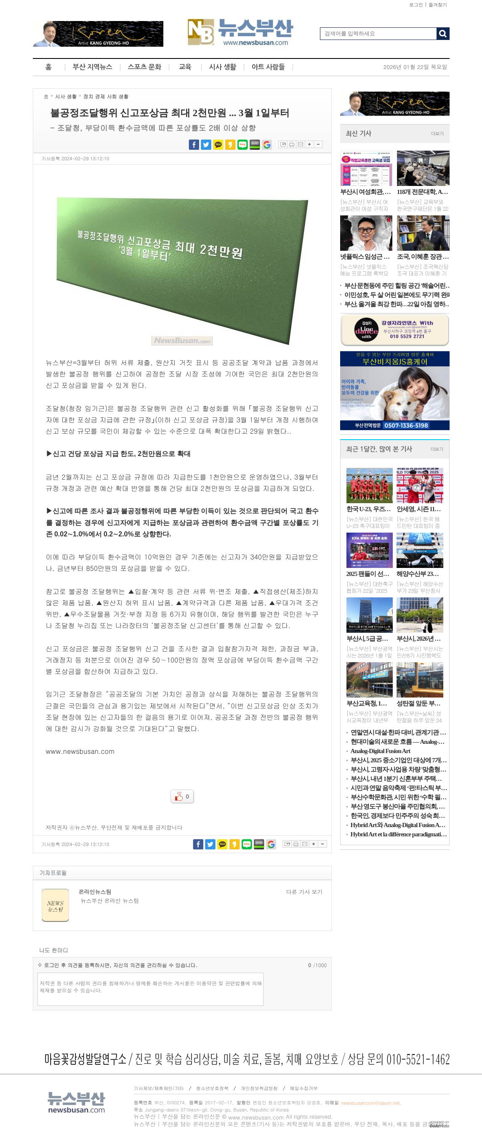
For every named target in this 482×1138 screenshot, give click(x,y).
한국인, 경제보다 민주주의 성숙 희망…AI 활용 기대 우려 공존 (399, 815)
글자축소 (318, 144)
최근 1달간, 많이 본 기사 (379, 449)
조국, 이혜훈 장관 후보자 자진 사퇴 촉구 (423, 256)
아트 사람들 (268, 67)
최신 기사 (358, 133)
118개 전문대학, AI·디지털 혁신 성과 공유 (423, 191)
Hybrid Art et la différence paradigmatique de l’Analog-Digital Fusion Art (399, 834)
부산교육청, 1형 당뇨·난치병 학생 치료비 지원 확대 (369, 703)
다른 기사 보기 (304, 892)
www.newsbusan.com (256, 1117)
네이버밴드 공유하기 (255, 144)
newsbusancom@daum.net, (371, 1103)
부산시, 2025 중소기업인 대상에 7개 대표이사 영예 (399, 760)
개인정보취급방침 (259, 1088)
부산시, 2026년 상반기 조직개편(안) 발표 (420, 638)
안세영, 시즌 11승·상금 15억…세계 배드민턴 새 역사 (420, 509)
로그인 (416, 4)
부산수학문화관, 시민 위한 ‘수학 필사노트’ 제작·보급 (399, 797)
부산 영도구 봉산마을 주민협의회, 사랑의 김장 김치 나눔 (399, 806)
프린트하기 (291, 144)
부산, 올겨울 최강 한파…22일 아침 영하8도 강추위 (399, 304)
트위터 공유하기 (206, 144)
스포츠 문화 (144, 67)
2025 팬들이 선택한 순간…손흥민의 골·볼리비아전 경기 (369, 573)
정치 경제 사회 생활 (106, 96)
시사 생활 (222, 67)
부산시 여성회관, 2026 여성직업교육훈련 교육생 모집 (366, 191)
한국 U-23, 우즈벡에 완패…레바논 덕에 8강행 (369, 509)
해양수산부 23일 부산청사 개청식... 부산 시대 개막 (420, 573)
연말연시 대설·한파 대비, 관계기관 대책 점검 (399, 732)
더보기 (437, 134)
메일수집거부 (304, 1088)
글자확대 (309, 144)
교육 (185, 67)
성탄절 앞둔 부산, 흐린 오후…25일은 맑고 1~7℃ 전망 (420, 703)
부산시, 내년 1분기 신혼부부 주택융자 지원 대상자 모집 (399, 778)
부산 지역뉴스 (92, 67)
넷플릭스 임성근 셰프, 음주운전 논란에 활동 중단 (366, 256)
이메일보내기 (300, 144)
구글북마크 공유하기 (267, 144)
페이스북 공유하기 (194, 144)
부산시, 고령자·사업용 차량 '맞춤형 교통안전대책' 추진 (399, 769)
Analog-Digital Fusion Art (380, 751)
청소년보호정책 (212, 1088)
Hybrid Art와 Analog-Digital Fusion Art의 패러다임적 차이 (399, 825)
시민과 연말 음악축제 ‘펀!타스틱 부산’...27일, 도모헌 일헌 (399, 788)
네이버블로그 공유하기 (242, 144)
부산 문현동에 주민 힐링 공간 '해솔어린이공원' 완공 (399, 285)
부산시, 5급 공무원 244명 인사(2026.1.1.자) (369, 638)
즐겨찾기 (438, 4)
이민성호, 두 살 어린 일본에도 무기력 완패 (398, 295)
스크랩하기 (282, 144)
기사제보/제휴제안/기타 (159, 1088)
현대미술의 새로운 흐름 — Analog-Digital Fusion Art (399, 741)
